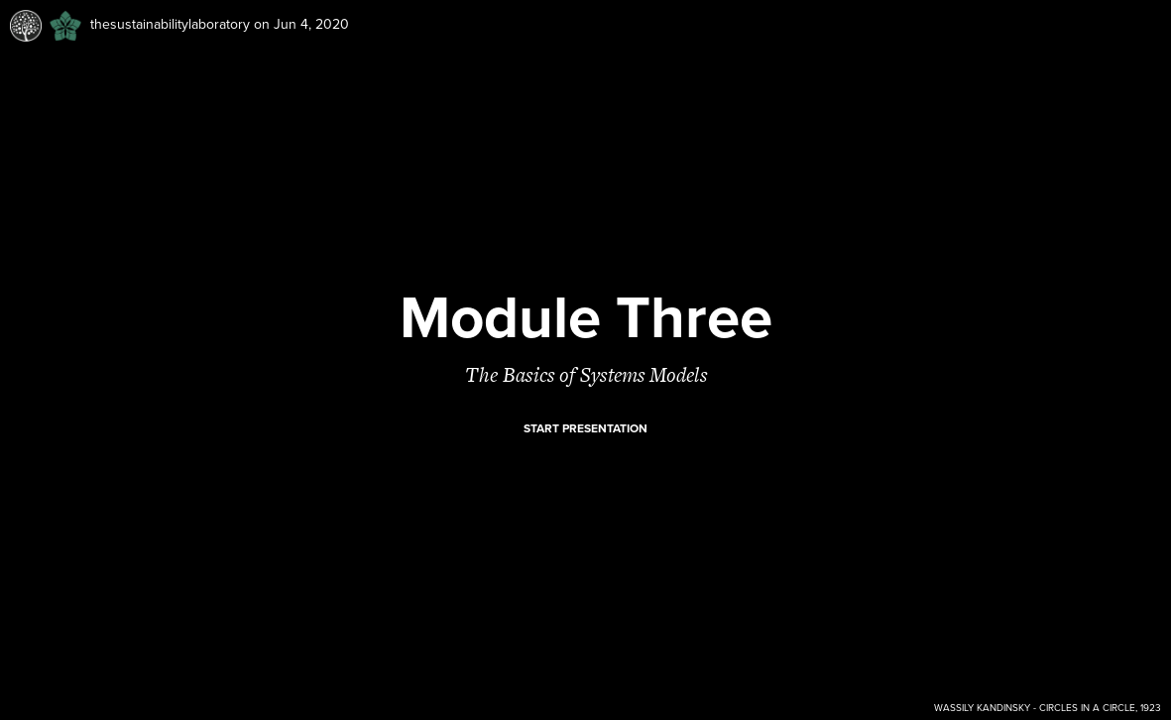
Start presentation (585, 428)
